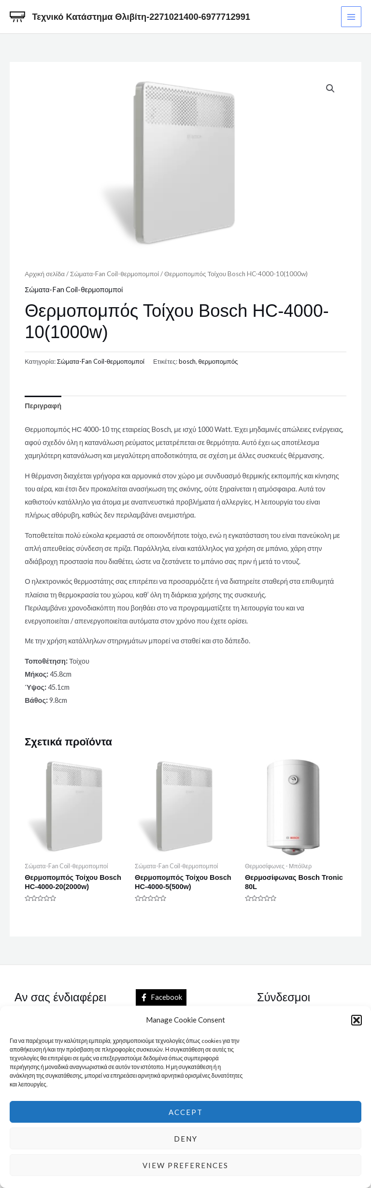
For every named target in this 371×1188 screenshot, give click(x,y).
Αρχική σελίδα (45, 274)
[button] (356, 1020)
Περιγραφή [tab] (43, 405)
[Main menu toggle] (351, 16)
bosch (187, 361)
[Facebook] (161, 997)
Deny (186, 1138)
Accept (186, 1112)
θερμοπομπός (218, 361)
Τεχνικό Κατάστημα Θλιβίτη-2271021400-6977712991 (141, 17)
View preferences (185, 1165)
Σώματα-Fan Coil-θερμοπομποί (114, 274)
